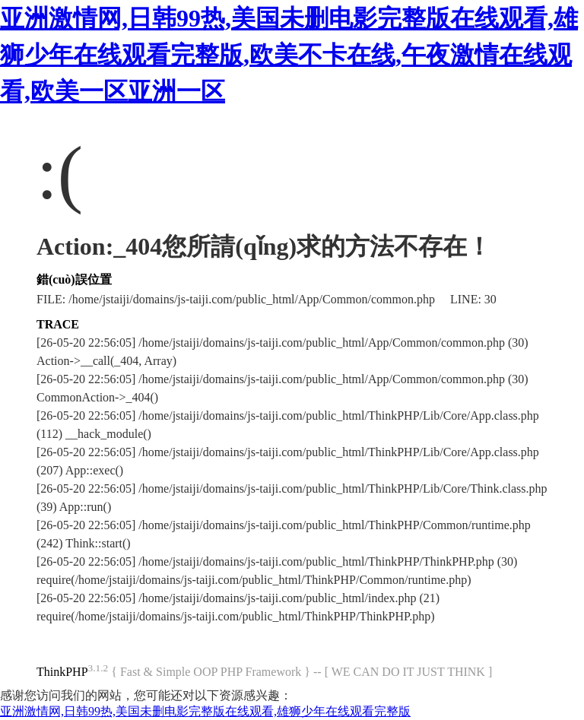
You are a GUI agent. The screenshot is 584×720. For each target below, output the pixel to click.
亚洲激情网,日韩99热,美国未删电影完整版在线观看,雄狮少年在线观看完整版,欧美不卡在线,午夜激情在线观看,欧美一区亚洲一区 (289, 55)
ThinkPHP (62, 671)
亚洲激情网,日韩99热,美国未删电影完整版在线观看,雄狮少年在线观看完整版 (205, 711)
